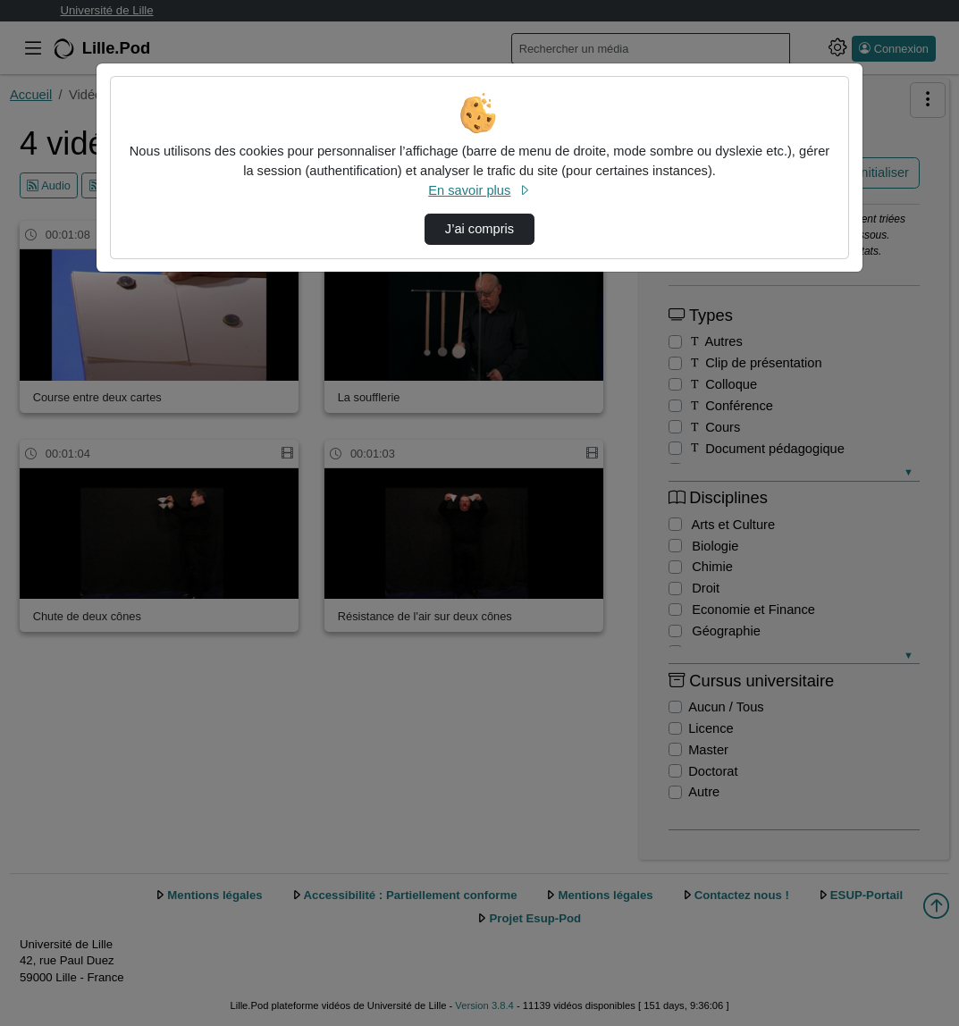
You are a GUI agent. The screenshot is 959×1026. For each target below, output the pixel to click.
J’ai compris (479, 229)
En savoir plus (479, 190)
